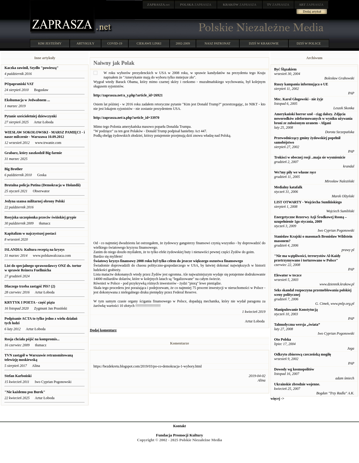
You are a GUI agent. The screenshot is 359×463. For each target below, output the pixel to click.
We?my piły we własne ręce (295, 172)
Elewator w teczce (288, 275)
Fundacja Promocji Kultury (179, 435)
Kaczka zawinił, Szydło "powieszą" (31, 68)
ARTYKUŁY (86, 43)
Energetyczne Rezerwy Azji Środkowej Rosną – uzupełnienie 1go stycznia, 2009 (310, 219)
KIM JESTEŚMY (50, 43)
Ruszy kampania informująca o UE (301, 84)
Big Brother (13, 169)
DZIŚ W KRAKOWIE (264, 43)
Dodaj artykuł (312, 11)
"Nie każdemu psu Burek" (24, 392)
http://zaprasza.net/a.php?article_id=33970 (126, 118)
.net (158, 4)
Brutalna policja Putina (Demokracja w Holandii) (42, 185)
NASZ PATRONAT (218, 43)
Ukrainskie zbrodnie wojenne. (297, 384)
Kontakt (179, 426)
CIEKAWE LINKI (149, 43)
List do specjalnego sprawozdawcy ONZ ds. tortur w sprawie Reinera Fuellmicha (42, 268)
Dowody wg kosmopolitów (294, 369)
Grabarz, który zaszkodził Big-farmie (33, 153)
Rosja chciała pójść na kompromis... (32, 339)
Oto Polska (282, 339)
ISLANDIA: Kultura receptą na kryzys (34, 249)
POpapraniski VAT (19, 84)
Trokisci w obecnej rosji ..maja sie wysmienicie (309, 157)
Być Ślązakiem (285, 69)
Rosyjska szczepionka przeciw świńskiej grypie (40, 217)
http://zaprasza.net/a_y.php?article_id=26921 (128, 95)
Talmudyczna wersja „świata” (297, 324)
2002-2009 (183, 43)
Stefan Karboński (17, 376)
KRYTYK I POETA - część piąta (30, 302)
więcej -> (277, 398)
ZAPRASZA (196, 4)
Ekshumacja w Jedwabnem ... (27, 100)
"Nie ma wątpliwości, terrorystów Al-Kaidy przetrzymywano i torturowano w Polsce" (307, 258)
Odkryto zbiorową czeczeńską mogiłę (302, 354)
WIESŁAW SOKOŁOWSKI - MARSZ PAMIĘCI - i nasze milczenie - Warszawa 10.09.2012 (44, 134)
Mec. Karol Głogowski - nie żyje (298, 99)
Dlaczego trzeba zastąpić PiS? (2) (29, 286)
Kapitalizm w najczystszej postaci (30, 233)
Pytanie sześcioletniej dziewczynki (30, 116)
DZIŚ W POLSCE (308, 43)
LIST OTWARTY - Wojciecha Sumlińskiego (308, 202)
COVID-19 (114, 43)
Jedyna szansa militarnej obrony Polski (34, 201)
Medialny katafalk (288, 187)
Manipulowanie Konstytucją (296, 309)
